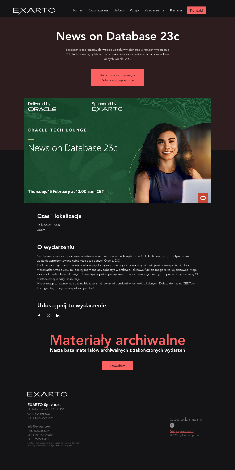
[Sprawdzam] (117, 365)
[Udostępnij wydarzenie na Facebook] (39, 315)
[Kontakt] (196, 10)
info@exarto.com (39, 426)
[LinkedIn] (172, 425)
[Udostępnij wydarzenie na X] (48, 315)
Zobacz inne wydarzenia (118, 80)
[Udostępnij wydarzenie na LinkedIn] (58, 315)
